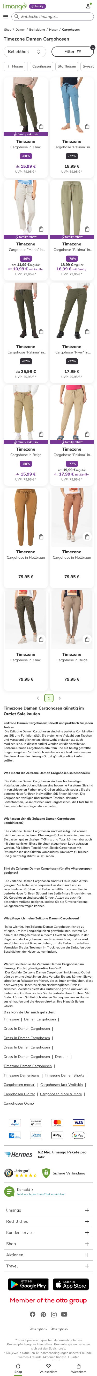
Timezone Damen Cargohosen (28, 1066)
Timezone (11, 1019)
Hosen (14, 66)
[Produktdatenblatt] (26, 127)
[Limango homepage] (15, 6)
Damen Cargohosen (40, 1019)
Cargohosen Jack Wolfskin (61, 1084)
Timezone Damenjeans (22, 1075)
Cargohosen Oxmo (19, 1103)
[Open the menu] (5, 16)
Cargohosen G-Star (19, 1094)
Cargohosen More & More (61, 1094)
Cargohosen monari (19, 1084)
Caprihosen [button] (41, 66)
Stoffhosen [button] (67, 66)
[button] (25, 51)
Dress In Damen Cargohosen (27, 1028)
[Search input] (51, 17)
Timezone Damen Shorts (64, 1075)
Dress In (62, 1056)
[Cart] (41, 126)
